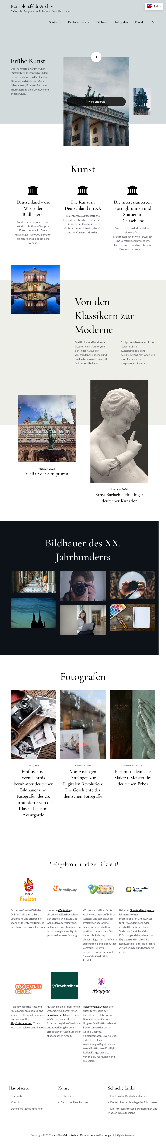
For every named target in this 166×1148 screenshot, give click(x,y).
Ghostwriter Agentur (142, 910)
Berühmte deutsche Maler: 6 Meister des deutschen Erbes (133, 778)
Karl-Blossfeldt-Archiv (32, 6)
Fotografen (121, 22)
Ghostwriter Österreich (60, 1015)
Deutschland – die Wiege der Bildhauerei (33, 208)
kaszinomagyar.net (94, 1006)
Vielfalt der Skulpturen (46, 474)
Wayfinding (64, 910)
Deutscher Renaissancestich (76, 1102)
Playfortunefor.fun (21, 1023)
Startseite (55, 22)
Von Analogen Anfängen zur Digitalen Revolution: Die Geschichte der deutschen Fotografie (83, 784)
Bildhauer (102, 22)
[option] (96, 101)
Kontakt (140, 22)
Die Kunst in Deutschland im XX (128, 1096)
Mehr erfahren (96, 101)
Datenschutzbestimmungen (27, 1108)
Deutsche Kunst (78, 22)
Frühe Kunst (28, 61)
